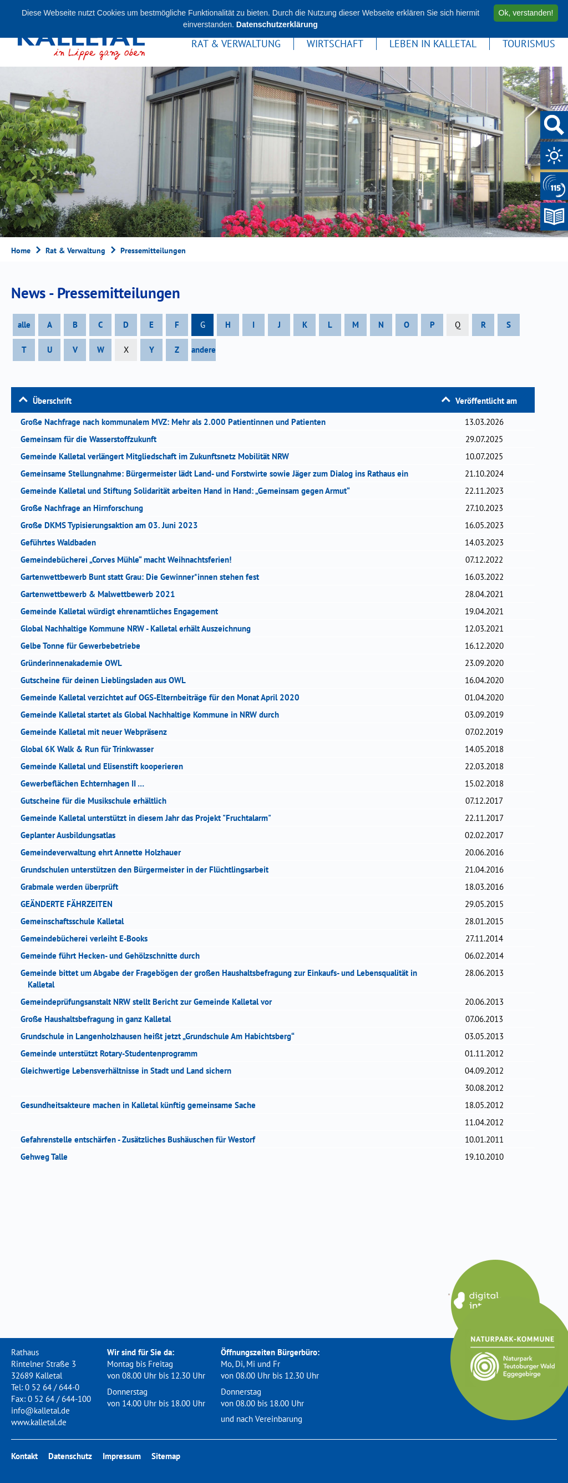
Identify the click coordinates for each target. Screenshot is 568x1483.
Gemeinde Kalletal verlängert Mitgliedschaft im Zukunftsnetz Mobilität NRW (158, 456)
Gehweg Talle (48, 1156)
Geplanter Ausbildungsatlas (71, 835)
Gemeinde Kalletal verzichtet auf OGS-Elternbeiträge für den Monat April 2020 (164, 697)
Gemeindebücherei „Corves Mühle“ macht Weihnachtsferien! (129, 559)
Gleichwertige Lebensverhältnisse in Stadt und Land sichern (129, 1070)
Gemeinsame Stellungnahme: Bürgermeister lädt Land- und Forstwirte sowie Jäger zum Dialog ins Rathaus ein (218, 473)
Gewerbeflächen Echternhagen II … (86, 783)
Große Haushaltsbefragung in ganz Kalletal (99, 1019)
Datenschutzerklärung (277, 24)
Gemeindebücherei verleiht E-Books (88, 938)
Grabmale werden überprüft (73, 886)
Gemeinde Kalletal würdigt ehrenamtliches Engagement (123, 611)
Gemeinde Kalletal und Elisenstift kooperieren (105, 766)
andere (203, 349)
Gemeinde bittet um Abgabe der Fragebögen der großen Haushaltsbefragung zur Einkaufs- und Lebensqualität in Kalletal (222, 979)
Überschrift (52, 400)
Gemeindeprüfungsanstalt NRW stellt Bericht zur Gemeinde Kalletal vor (150, 1001)
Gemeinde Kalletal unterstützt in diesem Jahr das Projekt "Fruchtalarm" (149, 818)
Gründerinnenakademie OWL (75, 663)
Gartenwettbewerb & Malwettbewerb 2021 (101, 594)
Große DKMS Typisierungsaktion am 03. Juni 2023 (113, 525)
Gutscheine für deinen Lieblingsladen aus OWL (107, 680)
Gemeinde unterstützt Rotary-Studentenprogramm (112, 1053)
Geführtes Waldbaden (62, 542)
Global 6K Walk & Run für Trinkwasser (91, 749)
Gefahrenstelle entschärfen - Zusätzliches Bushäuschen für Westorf (141, 1139)
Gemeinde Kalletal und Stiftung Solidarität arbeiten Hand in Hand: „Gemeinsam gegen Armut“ (189, 490)
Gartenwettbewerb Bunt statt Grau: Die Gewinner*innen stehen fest (143, 577)
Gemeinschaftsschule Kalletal (76, 921)
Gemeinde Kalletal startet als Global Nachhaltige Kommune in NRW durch (153, 714)
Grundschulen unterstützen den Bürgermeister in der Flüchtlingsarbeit (148, 869)
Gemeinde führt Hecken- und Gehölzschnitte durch (114, 955)
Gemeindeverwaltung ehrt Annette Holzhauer (104, 852)
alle (24, 324)
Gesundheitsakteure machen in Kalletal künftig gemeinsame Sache (142, 1105)
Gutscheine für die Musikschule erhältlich (97, 800)
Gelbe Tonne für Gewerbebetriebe (84, 645)
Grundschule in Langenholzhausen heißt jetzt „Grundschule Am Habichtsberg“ (161, 1036)
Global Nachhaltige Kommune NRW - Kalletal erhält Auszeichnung (139, 628)
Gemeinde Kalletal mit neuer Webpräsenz (97, 732)
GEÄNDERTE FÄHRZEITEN (70, 904)
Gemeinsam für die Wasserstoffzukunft (92, 439)
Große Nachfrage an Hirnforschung (85, 508)
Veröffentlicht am (486, 400)
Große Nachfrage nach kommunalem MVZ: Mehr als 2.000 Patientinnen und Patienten (177, 422)
